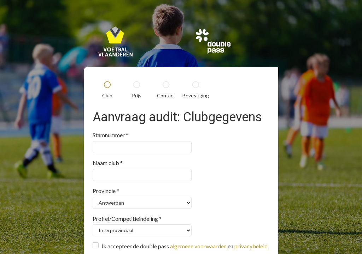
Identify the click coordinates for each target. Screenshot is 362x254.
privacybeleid (251, 246)
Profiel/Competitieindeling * (127, 218)
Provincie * (106, 190)
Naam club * (108, 162)
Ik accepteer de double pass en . (185, 246)
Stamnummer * (110, 135)
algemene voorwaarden (198, 246)
